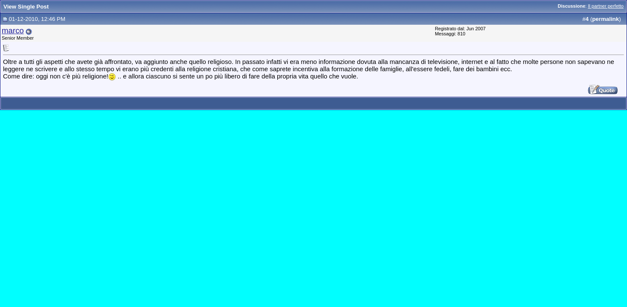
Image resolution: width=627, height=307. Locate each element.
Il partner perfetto (606, 6)
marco (13, 30)
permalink (605, 19)
